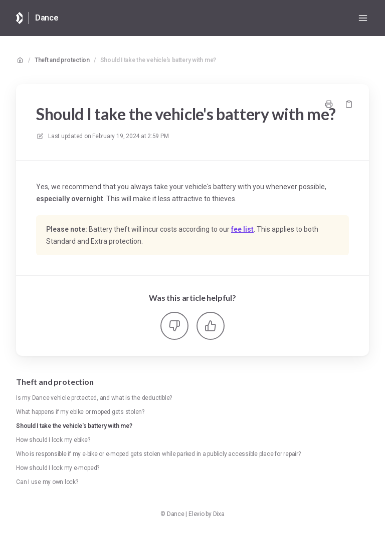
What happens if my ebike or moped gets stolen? (80, 411)
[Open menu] (363, 18)
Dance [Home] (47, 18)
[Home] (19, 18)
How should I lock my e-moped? (57, 467)
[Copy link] (349, 104)
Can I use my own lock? (47, 481)
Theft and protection (62, 60)
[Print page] (329, 104)
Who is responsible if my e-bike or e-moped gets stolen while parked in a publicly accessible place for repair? (158, 453)
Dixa (219, 513)
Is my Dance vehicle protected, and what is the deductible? (94, 397)
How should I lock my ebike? (53, 439)
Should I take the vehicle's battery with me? (158, 60)
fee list (242, 229)
